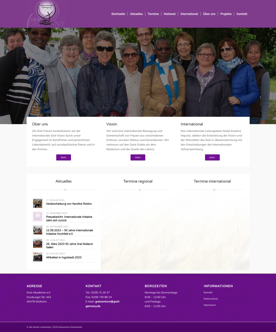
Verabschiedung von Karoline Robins (69, 203)
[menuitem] (118, 14)
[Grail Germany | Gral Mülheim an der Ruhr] (46, 14)
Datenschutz (211, 298)
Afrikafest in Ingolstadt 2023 (63, 257)
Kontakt (208, 292)
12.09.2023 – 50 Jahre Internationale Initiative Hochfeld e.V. (69, 232)
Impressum (210, 304)
